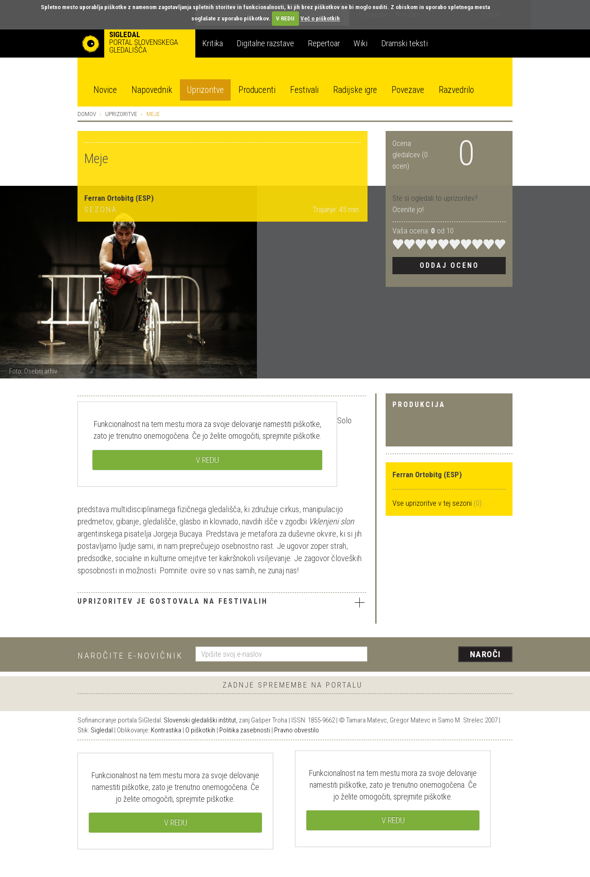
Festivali (304, 90)
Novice (105, 90)
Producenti (257, 90)
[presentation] (445, 655)
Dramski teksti (404, 43)
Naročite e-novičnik (130, 655)
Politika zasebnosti (244, 730)
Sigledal (102, 730)
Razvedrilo (456, 90)
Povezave (408, 90)
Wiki (360, 43)
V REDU (285, 18)
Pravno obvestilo (296, 730)
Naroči (485, 654)
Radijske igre (355, 90)
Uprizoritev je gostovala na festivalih (221, 602)
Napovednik (151, 90)
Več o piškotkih (320, 18)
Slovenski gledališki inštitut (200, 720)
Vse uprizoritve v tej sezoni (433, 503)
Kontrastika (166, 730)
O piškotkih (200, 730)
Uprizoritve (205, 90)
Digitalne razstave (265, 43)
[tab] (221, 603)
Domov (86, 114)
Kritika (212, 43)
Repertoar (324, 43)
